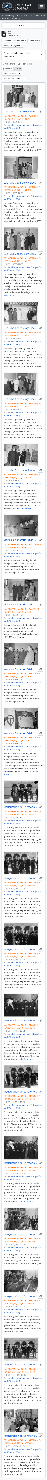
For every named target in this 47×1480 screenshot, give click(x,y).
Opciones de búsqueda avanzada (17, 54)
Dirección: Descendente (13, 78)
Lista (17, 69)
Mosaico (7, 69)
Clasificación (25, 64)
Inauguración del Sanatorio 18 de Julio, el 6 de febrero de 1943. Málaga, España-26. (20, 1296)
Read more (9, 295)
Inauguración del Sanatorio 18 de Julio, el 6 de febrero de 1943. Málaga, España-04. (20, 1091)
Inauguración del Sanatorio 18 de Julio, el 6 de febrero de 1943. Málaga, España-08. (20, 1435)
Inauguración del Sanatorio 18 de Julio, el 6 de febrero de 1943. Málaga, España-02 (20, 1364)
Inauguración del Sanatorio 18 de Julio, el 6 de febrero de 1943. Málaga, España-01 (20, 806)
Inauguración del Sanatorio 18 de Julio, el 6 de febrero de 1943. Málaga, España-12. (20, 1162)
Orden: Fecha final (11, 73)
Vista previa (9, 64)
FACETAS (23, 25)
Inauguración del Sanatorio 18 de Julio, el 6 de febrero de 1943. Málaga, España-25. (20, 1234)
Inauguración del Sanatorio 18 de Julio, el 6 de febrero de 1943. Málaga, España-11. (20, 1020)
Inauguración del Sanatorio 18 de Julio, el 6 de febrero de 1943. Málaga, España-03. (20, 878)
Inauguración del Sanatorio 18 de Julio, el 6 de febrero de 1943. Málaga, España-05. (20, 949)
